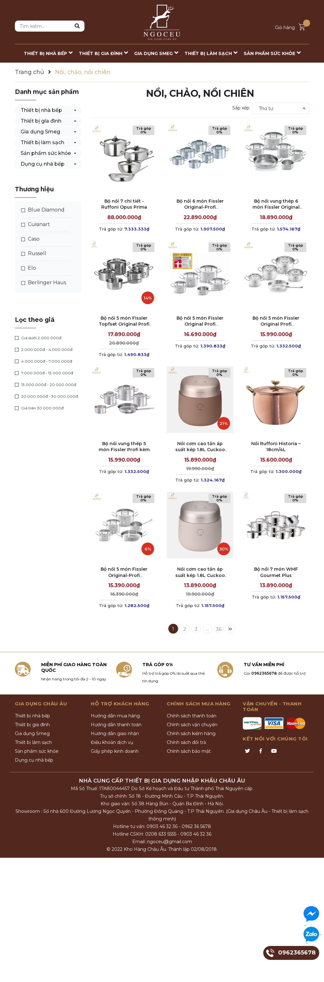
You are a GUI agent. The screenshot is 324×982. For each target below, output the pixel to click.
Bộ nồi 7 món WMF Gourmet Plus (276, 572)
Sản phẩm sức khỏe (46, 153)
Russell (33, 253)
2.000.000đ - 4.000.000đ (43, 349)
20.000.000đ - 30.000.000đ (46, 396)
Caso (30, 239)
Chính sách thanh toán (191, 716)
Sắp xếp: (241, 108)
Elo (28, 268)
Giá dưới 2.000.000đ (38, 338)
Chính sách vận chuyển (192, 724)
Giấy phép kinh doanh (115, 751)
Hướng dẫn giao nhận (115, 733)
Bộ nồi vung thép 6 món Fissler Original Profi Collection (276, 207)
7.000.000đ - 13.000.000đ (44, 373)
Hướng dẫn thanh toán (116, 724)
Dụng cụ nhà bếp (43, 164)
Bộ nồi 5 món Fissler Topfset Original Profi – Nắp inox (124, 324)
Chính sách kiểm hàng (191, 733)
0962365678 (264, 673)
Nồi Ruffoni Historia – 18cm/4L (276, 447)
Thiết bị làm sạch (42, 142)
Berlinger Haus (43, 282)
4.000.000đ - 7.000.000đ (43, 361)
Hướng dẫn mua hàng (115, 716)
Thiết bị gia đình (41, 121)
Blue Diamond (43, 210)
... (207, 629)
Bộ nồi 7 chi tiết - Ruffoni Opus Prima (124, 204)
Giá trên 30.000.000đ (39, 408)
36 (218, 629)
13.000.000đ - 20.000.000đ (45, 384)
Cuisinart (35, 224)
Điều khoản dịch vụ (112, 742)
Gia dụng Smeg (40, 132)
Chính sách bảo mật (189, 751)
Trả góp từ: (124, 228)
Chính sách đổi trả (186, 742)
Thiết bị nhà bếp (41, 110)
